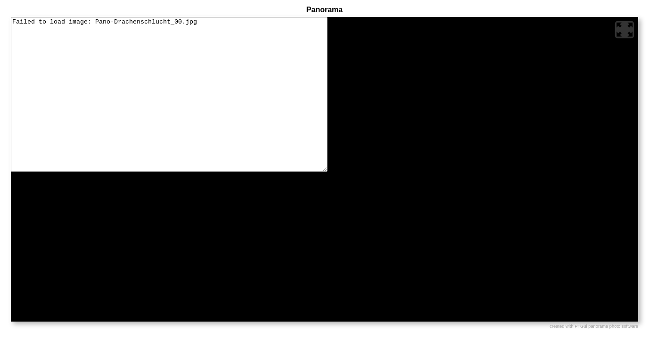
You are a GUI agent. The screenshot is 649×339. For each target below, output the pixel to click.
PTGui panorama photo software (606, 326)
